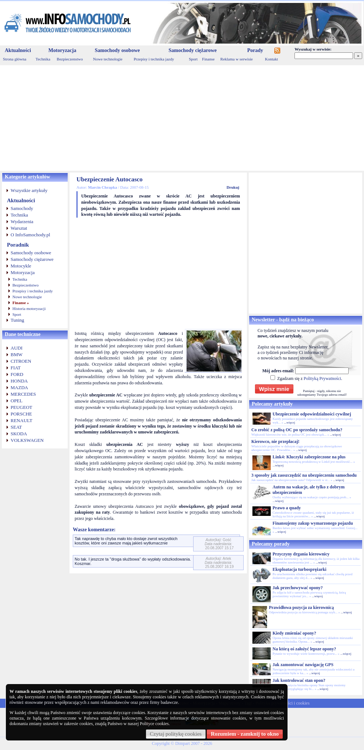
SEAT (16, 427)
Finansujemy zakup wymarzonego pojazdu (313, 523)
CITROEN (21, 361)
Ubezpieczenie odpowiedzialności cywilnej (312, 414)
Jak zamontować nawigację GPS (303, 664)
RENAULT (21, 420)
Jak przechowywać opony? (298, 587)
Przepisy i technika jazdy (154, 59)
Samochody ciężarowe (193, 50)
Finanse (208, 59)
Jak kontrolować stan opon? (299, 680)
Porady (255, 50)
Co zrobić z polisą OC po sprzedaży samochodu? (296, 429)
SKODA (19, 433)
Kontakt (271, 59)
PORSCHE (21, 414)
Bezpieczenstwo (70, 59)
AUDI (17, 348)
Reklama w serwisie (236, 59)
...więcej (289, 422)
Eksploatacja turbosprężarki (299, 569)
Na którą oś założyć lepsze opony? (304, 648)
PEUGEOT (21, 407)
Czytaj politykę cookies (176, 734)
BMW (17, 354)
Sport (193, 59)
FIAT (15, 367)
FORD (17, 374)
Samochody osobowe (117, 50)
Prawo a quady (287, 507)
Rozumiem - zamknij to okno (245, 734)
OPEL (17, 400)
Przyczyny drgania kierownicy (301, 554)
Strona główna (14, 59)
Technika (42, 59)
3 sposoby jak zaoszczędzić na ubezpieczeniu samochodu (304, 475)
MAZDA (19, 387)
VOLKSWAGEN (27, 440)
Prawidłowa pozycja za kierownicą (301, 607)
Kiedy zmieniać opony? (294, 633)
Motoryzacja (62, 50)
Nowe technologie (107, 59)
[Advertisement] (182, 118)
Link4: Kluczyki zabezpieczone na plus (309, 456)
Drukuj (232, 187)
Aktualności (18, 50)
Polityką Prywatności (322, 378)
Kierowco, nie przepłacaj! (275, 441)
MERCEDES (23, 394)
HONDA (19, 381)
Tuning (17, 320)
